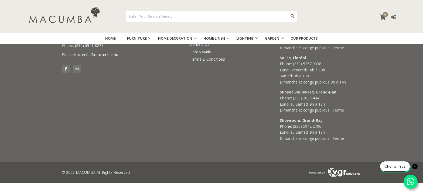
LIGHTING (245, 38)
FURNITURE (137, 38)
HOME (110, 38)
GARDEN (272, 38)
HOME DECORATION (175, 38)
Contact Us (199, 44)
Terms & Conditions (207, 59)
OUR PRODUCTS (304, 38)
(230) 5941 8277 (89, 45)
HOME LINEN (214, 38)
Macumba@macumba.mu (95, 54)
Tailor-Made (200, 51)
